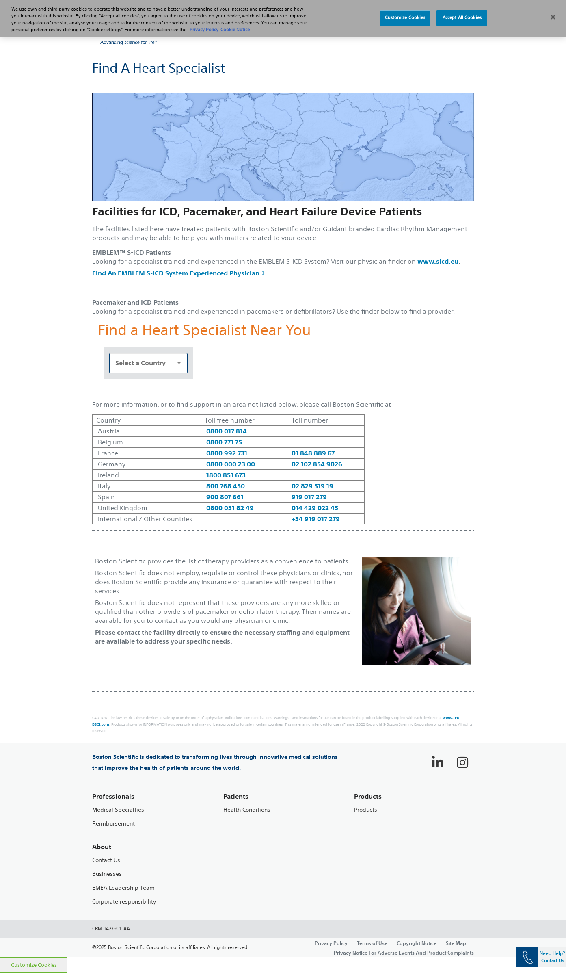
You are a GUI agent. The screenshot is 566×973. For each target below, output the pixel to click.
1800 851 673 (226, 475)
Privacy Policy (331, 943)
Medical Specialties (118, 809)
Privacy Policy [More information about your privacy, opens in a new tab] (204, 25)
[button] (457, 32)
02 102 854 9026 (317, 464)
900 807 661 (225, 497)
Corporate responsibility (124, 901)
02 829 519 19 (312, 486)
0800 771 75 (224, 442)
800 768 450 (225, 486)
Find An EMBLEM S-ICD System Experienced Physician (178, 273)
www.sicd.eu (437, 261)
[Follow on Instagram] (462, 762)
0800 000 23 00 (230, 464)
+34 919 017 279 (316, 519)
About (101, 847)
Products (365, 809)
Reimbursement (113, 823)
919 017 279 (309, 497)
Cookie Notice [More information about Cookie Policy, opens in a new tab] (235, 25)
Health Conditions (246, 809)
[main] (283, 503)
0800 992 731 (226, 453)
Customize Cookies (34, 965)
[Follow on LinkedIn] (437, 762)
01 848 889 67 (313, 453)
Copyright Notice (416, 943)
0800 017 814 (226, 431)
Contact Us (106, 860)
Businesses (107, 874)
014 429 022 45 (315, 508)
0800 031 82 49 (230, 508)
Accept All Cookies (462, 13)
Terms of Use (372, 943)
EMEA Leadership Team (123, 887)
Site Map (456, 943)
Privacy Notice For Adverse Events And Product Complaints (404, 952)
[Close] (553, 12)
